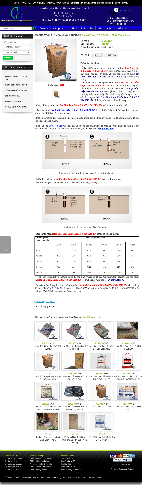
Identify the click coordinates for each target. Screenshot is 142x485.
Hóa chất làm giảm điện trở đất (72, 470)
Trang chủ (43, 8)
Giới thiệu (54, 8)
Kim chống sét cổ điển (13, 467)
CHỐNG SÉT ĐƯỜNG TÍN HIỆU (16, 90)
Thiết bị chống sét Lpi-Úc (39, 461)
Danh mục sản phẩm (52, 28)
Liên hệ (86, 8)
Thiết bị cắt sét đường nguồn (41, 458)
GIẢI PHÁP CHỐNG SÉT (13, 101)
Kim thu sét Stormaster (13, 458)
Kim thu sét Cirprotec (12, 470)
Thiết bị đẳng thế (67, 458)
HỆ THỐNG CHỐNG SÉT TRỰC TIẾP (16, 78)
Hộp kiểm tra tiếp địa (68, 467)
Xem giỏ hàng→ (126, 10)
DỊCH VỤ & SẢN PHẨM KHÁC (15, 107)
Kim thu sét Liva (11, 461)
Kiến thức (123, 28)
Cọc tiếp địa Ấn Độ (68, 461)
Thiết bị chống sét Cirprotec (40, 467)
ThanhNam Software (126, 469)
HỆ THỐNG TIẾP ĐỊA (12, 96)
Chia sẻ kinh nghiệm (71, 8)
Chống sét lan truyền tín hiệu (41, 464)
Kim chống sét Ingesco (13, 464)
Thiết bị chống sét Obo (39, 470)
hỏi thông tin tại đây (46, 301)
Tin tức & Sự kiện (82, 28)
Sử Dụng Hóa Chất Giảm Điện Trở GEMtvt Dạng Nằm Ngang (74, 440)
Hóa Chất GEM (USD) (101, 407)
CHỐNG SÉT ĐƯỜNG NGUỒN (16, 85)
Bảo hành (105, 28)
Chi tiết (5, 250)
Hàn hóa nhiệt (66, 464)
